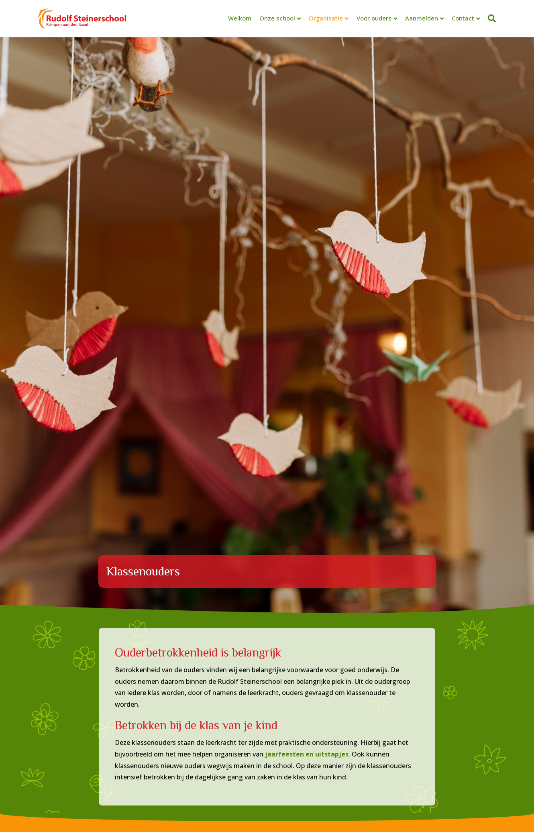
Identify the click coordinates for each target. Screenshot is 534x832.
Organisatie (326, 18)
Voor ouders (374, 18)
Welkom (239, 18)
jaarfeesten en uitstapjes (307, 754)
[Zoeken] (490, 18)
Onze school (277, 18)
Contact (463, 18)
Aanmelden (421, 18)
